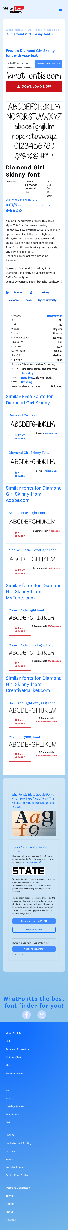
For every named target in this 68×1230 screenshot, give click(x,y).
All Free (53, 30)
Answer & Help (33, 862)
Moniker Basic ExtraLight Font (32, 550)
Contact (11, 1220)
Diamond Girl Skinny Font (29, 453)
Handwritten (54, 316)
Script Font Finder (17, 1175)
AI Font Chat (13, 1057)
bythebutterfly (47, 300)
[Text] (19, 64)
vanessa (14, 300)
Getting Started (15, 1106)
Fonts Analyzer (15, 1073)
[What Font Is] (13, 9)
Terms (9, 1195)
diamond (18, 292)
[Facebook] (26, 1014)
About (9, 1212)
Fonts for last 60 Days (19, 1143)
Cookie (10, 1204)
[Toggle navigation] (60, 9)
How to (10, 1098)
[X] (41, 1014)
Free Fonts (12, 1114)
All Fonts (35, 30)
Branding (26, 382)
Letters (10, 1151)
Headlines (27, 377)
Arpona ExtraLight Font (27, 513)
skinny (45, 292)
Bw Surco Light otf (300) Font (32, 703)
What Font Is (13, 1033)
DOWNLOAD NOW (34, 86)
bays (28, 300)
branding (27, 373)
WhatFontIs (15, 30)
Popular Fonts (14, 1167)
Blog (8, 1065)
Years (9, 1159)
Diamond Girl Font (23, 415)
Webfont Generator (34, 949)
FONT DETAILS (19, 437)
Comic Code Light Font (26, 610)
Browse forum (34, 930)
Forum (10, 1135)
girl (32, 292)
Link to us (12, 1041)
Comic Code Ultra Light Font (31, 645)
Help (8, 1090)
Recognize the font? (34, 921)
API (8, 1122)
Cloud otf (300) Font (24, 737)
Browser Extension (17, 1049)
